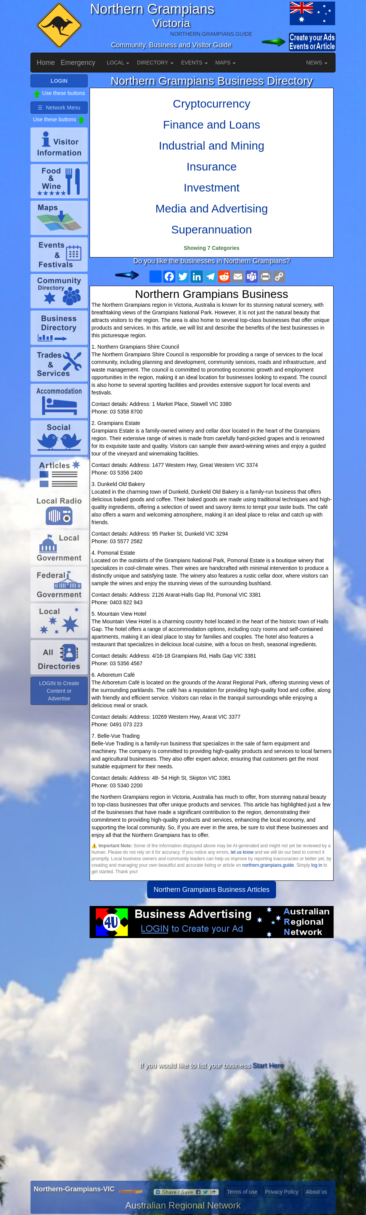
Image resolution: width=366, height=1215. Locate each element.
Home (46, 62)
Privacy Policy (281, 1192)
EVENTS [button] (194, 63)
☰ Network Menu (59, 108)
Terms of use (242, 1192)
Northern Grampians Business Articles (212, 889)
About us (316, 1192)
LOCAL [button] (118, 63)
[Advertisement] (212, 999)
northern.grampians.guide (268, 865)
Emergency (78, 62)
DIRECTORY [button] (155, 63)
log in (316, 865)
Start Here (268, 1065)
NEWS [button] (316, 63)
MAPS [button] (225, 63)
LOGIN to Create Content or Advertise (59, 691)
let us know (242, 852)
